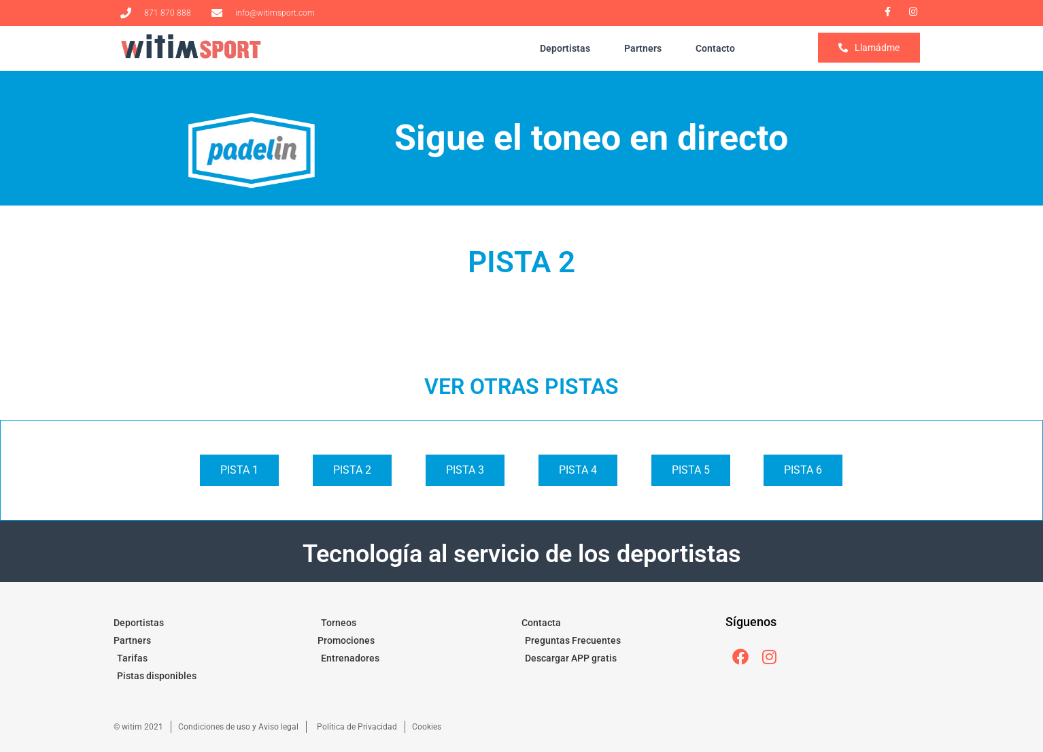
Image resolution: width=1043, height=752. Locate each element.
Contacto (715, 48)
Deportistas (565, 48)
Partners (643, 48)
